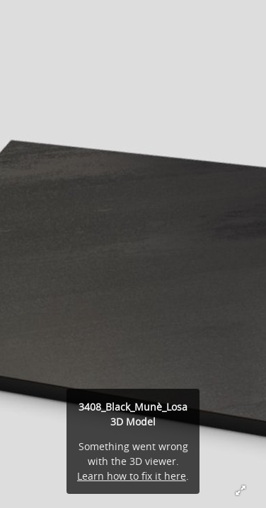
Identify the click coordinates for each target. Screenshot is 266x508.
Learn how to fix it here (131, 476)
